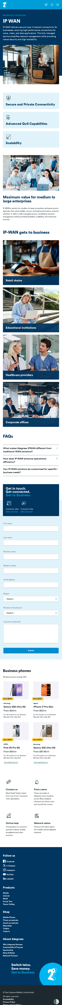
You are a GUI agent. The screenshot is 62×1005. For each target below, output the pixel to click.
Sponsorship (8, 950)
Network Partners (10, 956)
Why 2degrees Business (13, 944)
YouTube (9, 875)
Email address (9, 580)
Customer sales (12, 509)
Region (6, 594)
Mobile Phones (9, 917)
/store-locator (45, 792)
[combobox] (31, 599)
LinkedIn (10, 879)
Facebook (10, 862)
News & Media (9, 953)
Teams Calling (9, 904)
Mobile (6, 893)
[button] (16, 690)
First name (7, 523)
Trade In (6, 931)
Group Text (7, 901)
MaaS (5, 899)
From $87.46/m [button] (41, 751)
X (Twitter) (10, 866)
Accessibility (8, 999)
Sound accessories (10, 923)
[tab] (16, 699)
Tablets (6, 929)
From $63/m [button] (39, 711)
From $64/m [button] (10, 751)
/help (17, 824)
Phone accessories (10, 920)
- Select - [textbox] (10, 599)
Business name (9, 552)
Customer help (27, 509)
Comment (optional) (11, 622)
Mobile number (9, 566)
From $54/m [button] (10, 711)
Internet (6, 896)
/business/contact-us (17, 792)
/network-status (45, 824)
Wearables (7, 926)
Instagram (10, 870)
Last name (7, 538)
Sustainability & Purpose (13, 947)
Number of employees (12, 608)
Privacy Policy (9, 1002)
